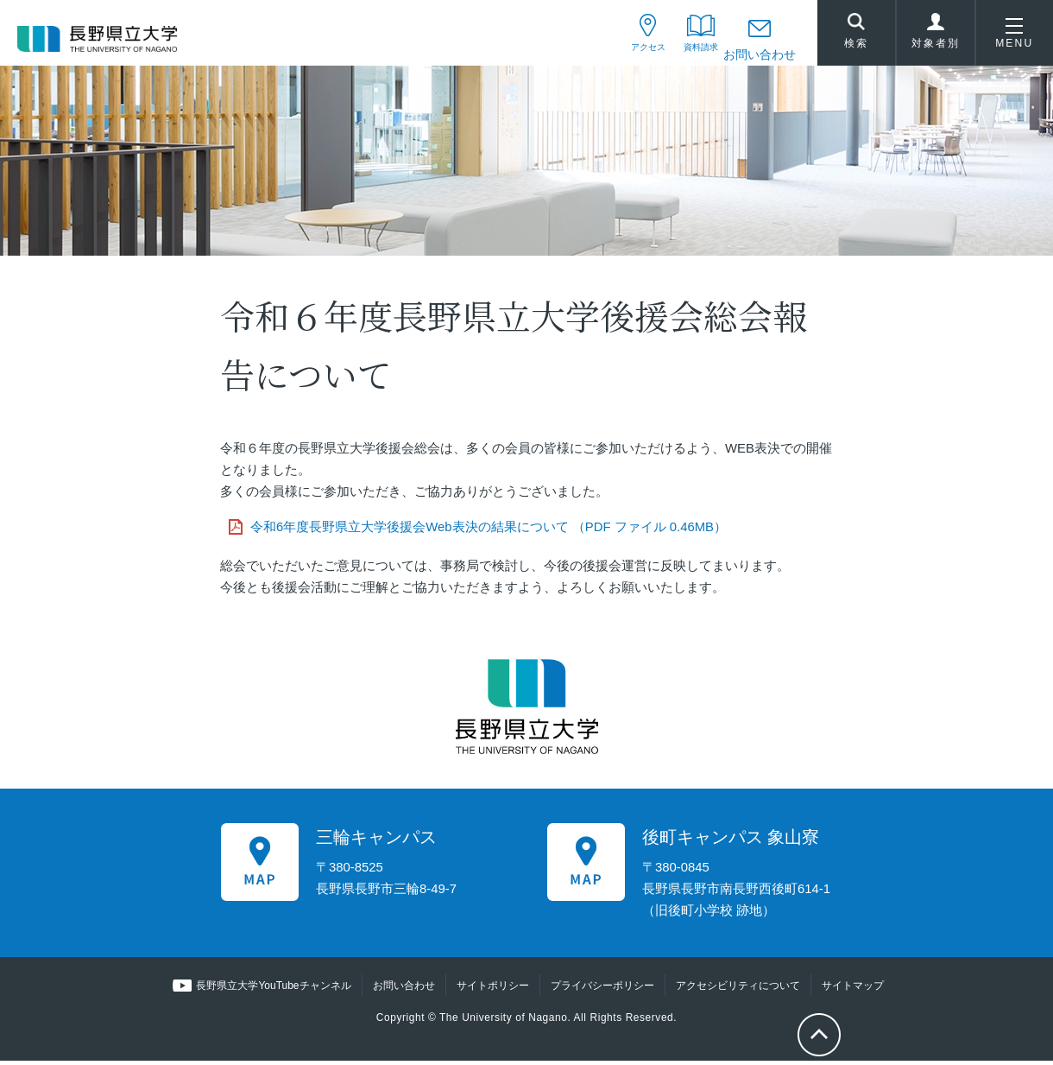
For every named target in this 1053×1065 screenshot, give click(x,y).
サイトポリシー (492, 989)
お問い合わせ (759, 54)
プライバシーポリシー (601, 989)
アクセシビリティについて (737, 989)
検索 (856, 35)
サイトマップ (852, 989)
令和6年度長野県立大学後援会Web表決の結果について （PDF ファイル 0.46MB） (488, 530)
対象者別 (935, 38)
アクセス (619, 54)
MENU (1014, 38)
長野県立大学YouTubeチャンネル (274, 989)
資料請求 (689, 54)
